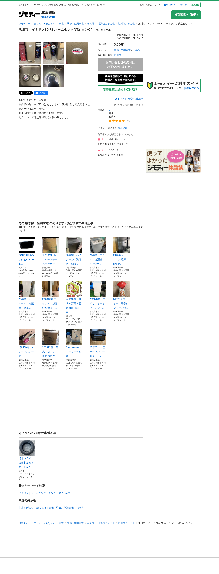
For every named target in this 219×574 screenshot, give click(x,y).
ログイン (183, 5)
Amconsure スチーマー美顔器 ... (74, 343)
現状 (60, 493)
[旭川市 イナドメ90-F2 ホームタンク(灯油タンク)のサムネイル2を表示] (53, 53)
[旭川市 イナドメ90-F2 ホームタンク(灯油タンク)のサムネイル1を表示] (30, 53)
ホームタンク (38, 493)
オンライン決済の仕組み (129, 98)
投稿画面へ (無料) (186, 14)
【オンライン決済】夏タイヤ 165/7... (27, 454)
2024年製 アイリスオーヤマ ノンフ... (98, 295)
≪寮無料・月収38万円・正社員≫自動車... (74, 297)
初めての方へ (170, 5)
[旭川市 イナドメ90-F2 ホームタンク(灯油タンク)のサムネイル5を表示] (53, 76)
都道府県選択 (48, 16)
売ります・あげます (44, 23)
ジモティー (24, 23)
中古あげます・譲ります (33, 507)
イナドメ (24, 493)
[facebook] (41, 93)
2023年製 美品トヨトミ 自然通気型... (50, 343)
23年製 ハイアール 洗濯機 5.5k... (74, 251)
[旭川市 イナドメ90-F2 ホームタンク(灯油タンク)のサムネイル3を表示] (76, 53)
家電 (61, 23)
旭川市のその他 (126, 23)
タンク (52, 493)
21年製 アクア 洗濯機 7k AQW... (98, 251)
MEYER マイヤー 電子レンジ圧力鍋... (121, 295)
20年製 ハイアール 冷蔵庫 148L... (27, 295)
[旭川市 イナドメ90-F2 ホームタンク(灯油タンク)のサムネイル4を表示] (30, 76)
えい (110, 110)
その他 (90, 23)
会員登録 (195, 5)
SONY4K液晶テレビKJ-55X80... (27, 251)
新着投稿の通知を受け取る (120, 89)
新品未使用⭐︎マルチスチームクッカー (50, 251)
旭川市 (117, 55)
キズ (67, 493)
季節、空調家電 (75, 23)
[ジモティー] (29, 14)
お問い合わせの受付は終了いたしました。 (120, 64)
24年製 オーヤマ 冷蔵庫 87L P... (121, 251)
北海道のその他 (106, 23)
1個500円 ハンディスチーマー (27, 343)
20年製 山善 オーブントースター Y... (98, 343)
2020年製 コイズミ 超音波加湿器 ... (50, 295)
